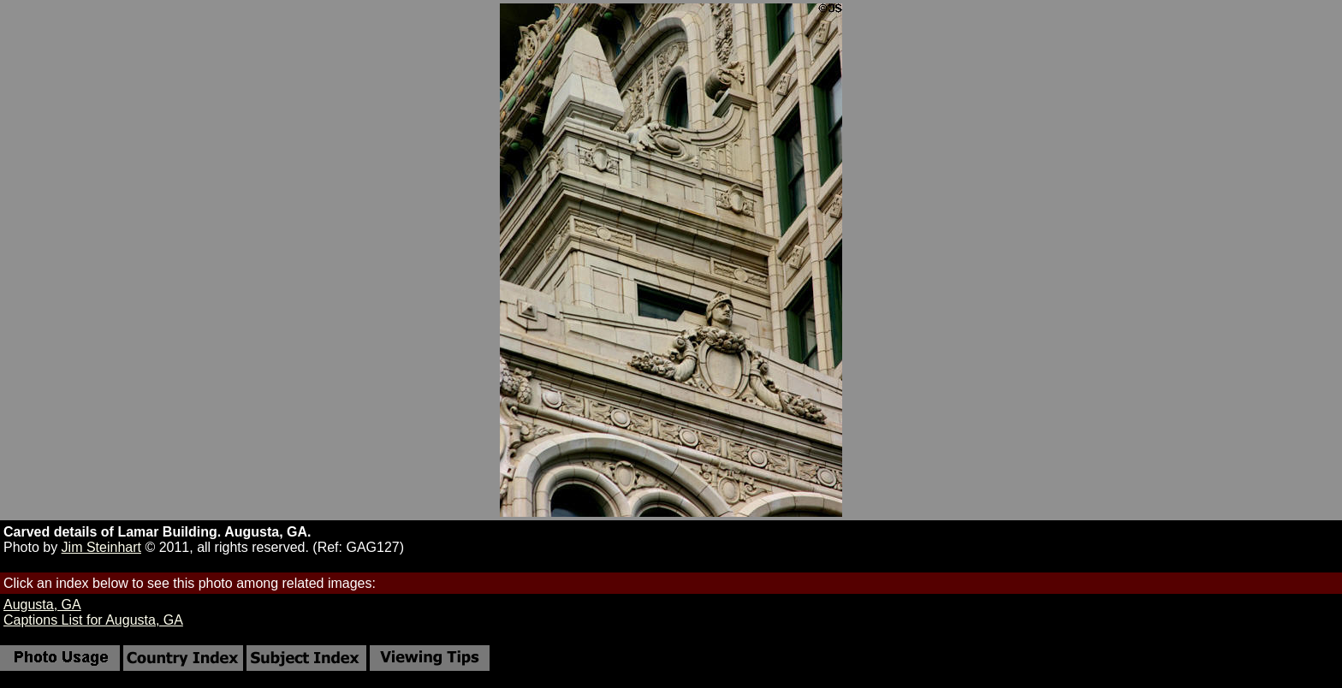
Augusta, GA (42, 604)
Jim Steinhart (101, 547)
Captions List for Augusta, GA (93, 620)
